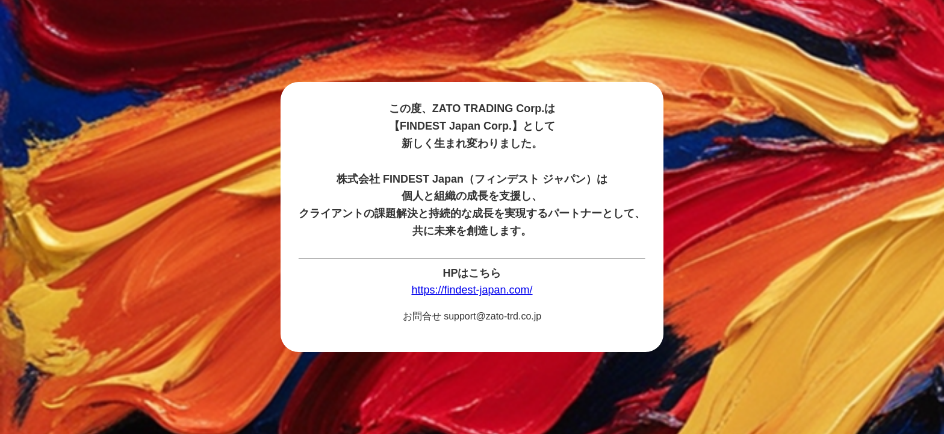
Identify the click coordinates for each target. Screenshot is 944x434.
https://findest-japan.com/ (471, 290)
